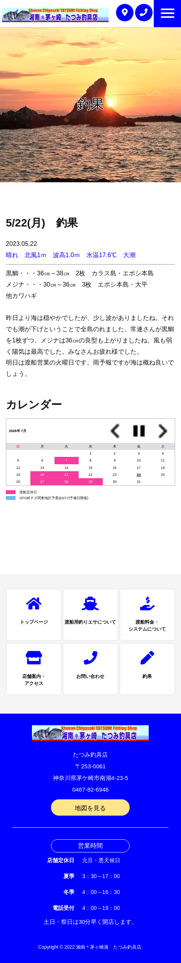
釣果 (147, 676)
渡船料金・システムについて (147, 625)
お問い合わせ (90, 676)
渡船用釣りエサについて (90, 622)
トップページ (34, 622)
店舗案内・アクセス (34, 680)
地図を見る (90, 808)
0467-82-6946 (90, 789)
